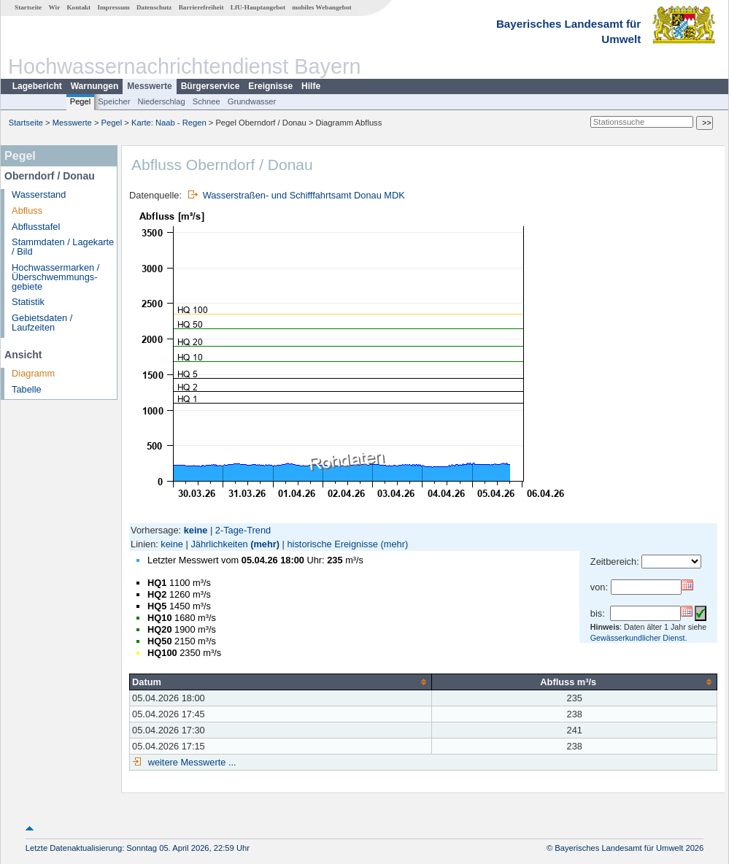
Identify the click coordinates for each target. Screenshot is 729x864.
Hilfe (310, 86)
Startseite (28, 7)
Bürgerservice (210, 86)
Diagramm (33, 373)
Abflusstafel (36, 226)
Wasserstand (39, 194)
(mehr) (264, 544)
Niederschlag (161, 101)
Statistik (28, 301)
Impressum (113, 7)
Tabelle (27, 389)
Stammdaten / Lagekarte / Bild (63, 246)
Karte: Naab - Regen (169, 122)
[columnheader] (281, 682)
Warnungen (95, 86)
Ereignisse (270, 86)
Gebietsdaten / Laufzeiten (42, 322)
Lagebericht (37, 86)
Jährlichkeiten (218, 544)
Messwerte (149, 86)
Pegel (80, 101)
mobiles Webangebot (321, 7)
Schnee (206, 101)
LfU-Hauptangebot (258, 7)
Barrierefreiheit (201, 7)
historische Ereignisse (332, 544)
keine (172, 544)
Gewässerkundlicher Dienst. (638, 637)
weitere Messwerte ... (190, 762)
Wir (55, 7)
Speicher (114, 101)
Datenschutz (154, 7)
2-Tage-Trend (243, 530)
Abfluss (27, 210)
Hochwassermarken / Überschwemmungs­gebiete (55, 277)
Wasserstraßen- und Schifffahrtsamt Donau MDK (304, 195)
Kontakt (78, 7)
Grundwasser (252, 101)
